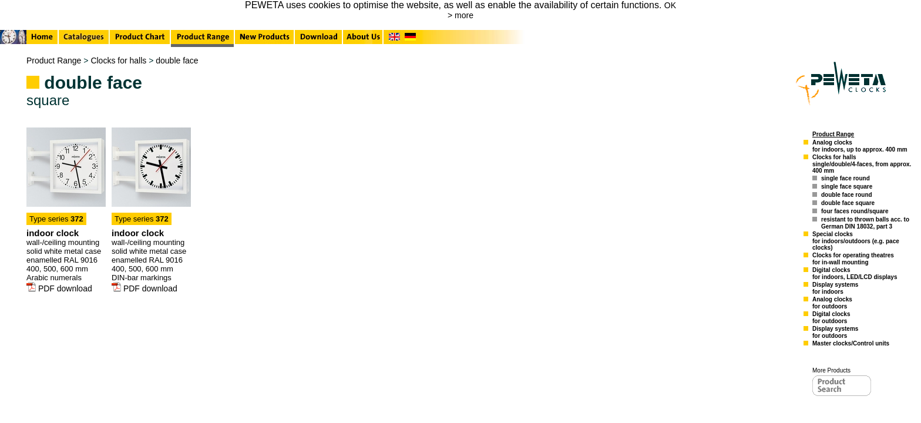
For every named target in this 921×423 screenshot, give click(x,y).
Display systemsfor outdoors (835, 332)
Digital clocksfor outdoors (831, 317)
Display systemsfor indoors (835, 288)
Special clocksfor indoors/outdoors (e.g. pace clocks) (855, 241)
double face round (846, 195)
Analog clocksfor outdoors (832, 303)
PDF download (59, 288)
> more (460, 15)
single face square (846, 186)
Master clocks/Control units (850, 343)
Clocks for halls (118, 60)
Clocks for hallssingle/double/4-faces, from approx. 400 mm (861, 164)
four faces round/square (854, 211)
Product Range (53, 60)
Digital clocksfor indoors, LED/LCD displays (854, 273)
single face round (845, 178)
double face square (848, 203)
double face (177, 60)
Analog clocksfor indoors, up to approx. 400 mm (859, 146)
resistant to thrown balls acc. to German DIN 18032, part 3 (865, 223)
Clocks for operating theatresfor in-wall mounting (853, 259)
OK (670, 5)
